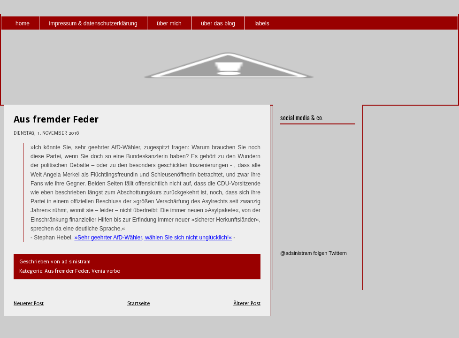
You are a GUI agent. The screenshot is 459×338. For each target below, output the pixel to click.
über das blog (218, 23)
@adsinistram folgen (303, 253)
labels (261, 23)
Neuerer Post (29, 303)
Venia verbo (106, 271)
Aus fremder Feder (56, 119)
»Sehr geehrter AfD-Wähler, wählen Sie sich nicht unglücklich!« (153, 237)
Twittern (338, 253)
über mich (169, 23)
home (22, 23)
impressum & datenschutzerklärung (93, 23)
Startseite (138, 303)
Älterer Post (246, 303)
